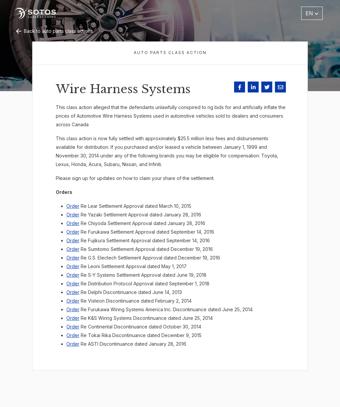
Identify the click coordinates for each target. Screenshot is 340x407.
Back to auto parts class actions (54, 31)
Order (72, 206)
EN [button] (311, 13)
